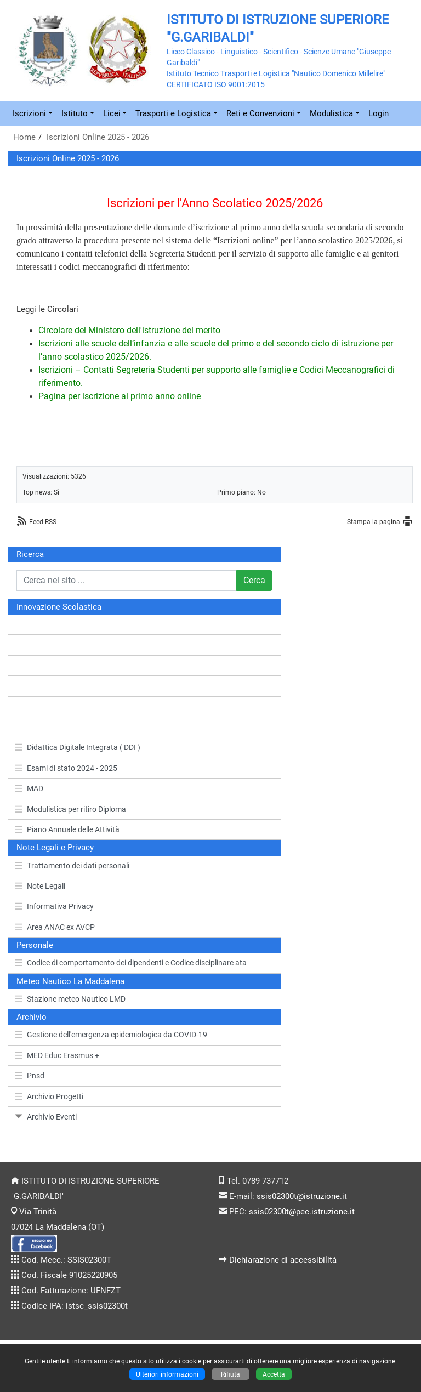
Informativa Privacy (54, 906)
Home (24, 137)
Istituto (74, 113)
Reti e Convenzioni (260, 113)
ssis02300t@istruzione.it (302, 1196)
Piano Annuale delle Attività (67, 829)
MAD (29, 788)
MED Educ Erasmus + (57, 1055)
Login (378, 113)
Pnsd (29, 1075)
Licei (112, 113)
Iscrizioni (29, 113)
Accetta (274, 1374)
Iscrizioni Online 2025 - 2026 (98, 137)
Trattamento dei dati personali (72, 865)
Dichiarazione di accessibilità (283, 1260)
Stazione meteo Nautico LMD (70, 999)
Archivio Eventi (46, 1116)
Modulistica (331, 113)
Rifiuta (230, 1374)
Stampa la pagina (373, 522)
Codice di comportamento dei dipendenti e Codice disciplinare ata (131, 962)
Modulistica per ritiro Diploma (70, 809)
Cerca (254, 580)
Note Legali (40, 886)
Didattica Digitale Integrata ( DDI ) (77, 747)
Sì (56, 492)
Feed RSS (42, 522)
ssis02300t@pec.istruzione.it (302, 1212)
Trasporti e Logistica (173, 113)
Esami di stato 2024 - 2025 (66, 768)
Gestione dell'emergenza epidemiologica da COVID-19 (111, 1034)
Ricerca (30, 554)
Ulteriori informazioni (167, 1374)
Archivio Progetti (49, 1096)
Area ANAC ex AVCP (55, 927)
